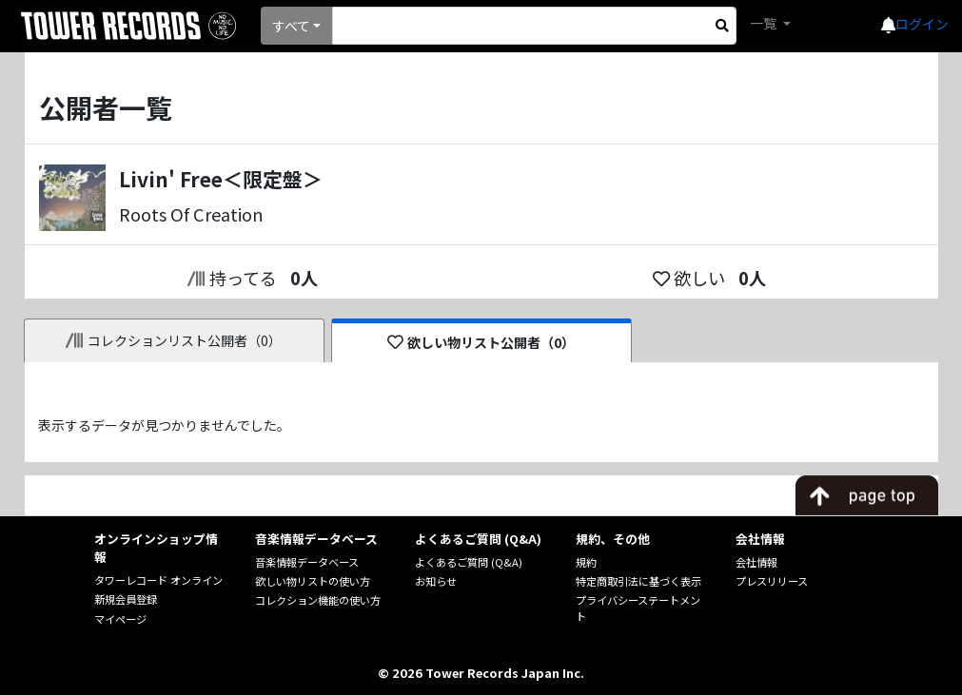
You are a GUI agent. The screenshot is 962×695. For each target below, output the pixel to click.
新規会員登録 (125, 599)
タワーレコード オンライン (158, 580)
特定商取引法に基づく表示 (638, 581)
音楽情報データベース (307, 562)
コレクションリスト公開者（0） (174, 340)
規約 (586, 562)
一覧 (764, 22)
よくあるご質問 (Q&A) (468, 562)
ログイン (922, 23)
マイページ (120, 619)
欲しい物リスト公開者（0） (481, 342)
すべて (291, 25)
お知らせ (436, 581)
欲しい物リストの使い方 (312, 581)
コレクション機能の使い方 (318, 600)
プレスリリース (772, 581)
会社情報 (756, 562)
